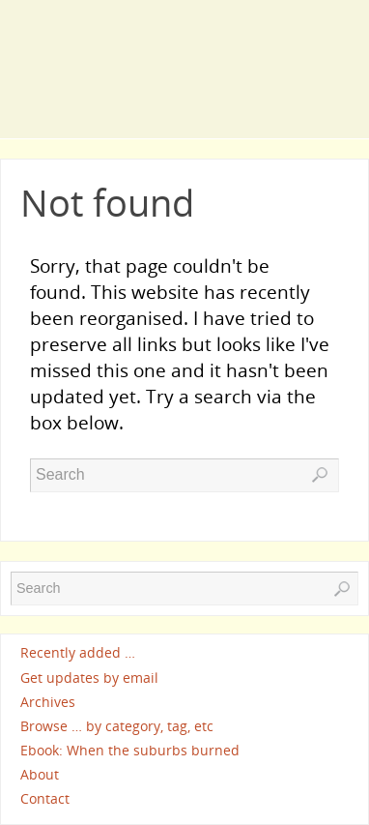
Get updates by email (89, 677)
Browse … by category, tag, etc (116, 726)
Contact (45, 798)
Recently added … (77, 653)
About (39, 774)
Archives (47, 701)
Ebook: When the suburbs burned (130, 750)
